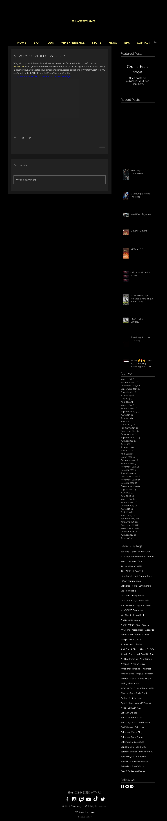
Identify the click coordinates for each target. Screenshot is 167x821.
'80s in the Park (128, 561)
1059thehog (145, 586)
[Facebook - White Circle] (122, 786)
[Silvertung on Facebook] (67, 799)
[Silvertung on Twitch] (81, 799)
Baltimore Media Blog (132, 732)
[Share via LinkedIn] (30, 137)
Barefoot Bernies (129, 751)
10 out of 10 (126, 576)
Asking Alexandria (130, 683)
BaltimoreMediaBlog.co (132, 742)
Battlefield (141, 756)
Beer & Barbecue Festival (133, 771)
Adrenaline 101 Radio (131, 644)
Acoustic (149, 630)
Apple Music (144, 678)
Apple (133, 678)
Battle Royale (127, 756)
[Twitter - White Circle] (127, 786)
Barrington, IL (146, 751)
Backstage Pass (129, 722)
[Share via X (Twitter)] (22, 137)
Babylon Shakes (129, 713)
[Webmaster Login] (85, 812)
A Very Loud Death (130, 620)
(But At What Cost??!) (131, 566)
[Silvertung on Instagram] (74, 799)
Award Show (127, 703)
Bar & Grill (141, 747)
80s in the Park (128, 605)
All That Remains (129, 659)
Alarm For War (147, 649)
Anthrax (124, 678)
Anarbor (147, 668)
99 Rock (140, 615)
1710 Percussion (142, 600)
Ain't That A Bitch (129, 649)
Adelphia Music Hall (131, 639)
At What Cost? (128, 688)
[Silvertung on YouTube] (88, 799)
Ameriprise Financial (131, 668)
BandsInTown (127, 747)
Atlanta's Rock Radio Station (135, 693)
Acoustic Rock (142, 634)
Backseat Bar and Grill (132, 717)
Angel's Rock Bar (144, 673)
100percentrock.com (131, 581)
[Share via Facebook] (14, 137)
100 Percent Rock (143, 576)
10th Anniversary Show (132, 595)
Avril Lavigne (135, 698)
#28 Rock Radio (128, 551)
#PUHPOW (144, 551)
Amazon (125, 664)
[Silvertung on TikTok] (96, 799)
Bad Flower (144, 722)
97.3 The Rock (127, 615)
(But (140, 561)
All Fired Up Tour (145, 654)
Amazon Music (138, 664)
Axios (123, 708)
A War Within (127, 625)
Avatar (124, 698)
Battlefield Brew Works (132, 766)
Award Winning (143, 703)
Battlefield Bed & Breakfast (134, 761)
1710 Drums (126, 600)
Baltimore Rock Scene (132, 737)
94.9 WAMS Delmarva (132, 610)
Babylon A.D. (134, 708)
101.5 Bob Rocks (129, 586)
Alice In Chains (128, 654)
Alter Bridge (146, 659)
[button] (156, 41)
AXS (138, 625)
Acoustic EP (127, 634)
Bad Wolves (127, 727)
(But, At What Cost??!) (132, 571)
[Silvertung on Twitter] (103, 799)
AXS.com (125, 630)
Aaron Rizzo (137, 630)
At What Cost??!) (145, 688)
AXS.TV (145, 625)
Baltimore (139, 727)
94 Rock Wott (144, 605)
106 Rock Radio (128, 590)
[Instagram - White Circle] (132, 786)
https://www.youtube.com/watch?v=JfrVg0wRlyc (42, 76)
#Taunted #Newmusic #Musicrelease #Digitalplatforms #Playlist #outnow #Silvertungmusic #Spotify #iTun (138, 556)
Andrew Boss (127, 673)
